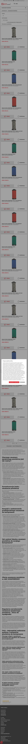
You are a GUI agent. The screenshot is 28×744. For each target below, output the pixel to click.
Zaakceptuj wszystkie (14, 382)
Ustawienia (22, 382)
